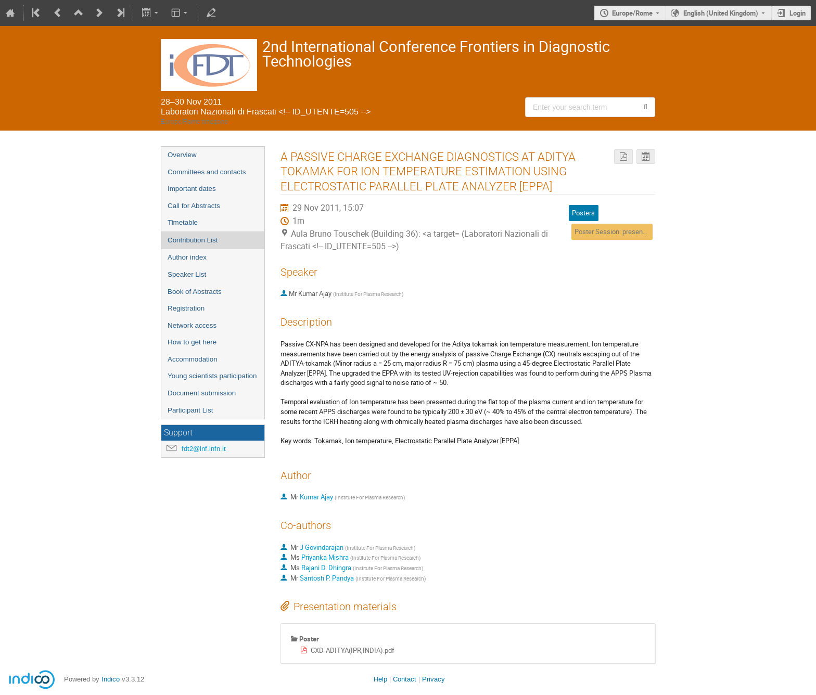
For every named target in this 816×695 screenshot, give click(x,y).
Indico (110, 679)
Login (797, 13)
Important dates (192, 188)
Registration (186, 308)
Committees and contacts (207, 172)
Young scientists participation (212, 376)
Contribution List (193, 240)
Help (380, 679)
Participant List (190, 410)
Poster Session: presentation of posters (633, 231)
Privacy (433, 679)
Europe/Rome (632, 13)
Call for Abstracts (194, 206)
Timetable (183, 222)
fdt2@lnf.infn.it (204, 448)
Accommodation (193, 359)
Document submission (202, 393)
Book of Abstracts (195, 291)
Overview (182, 155)
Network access (192, 325)
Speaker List (187, 274)
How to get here (192, 342)
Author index (187, 257)
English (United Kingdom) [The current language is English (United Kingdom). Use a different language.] (720, 13)
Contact (404, 679)
